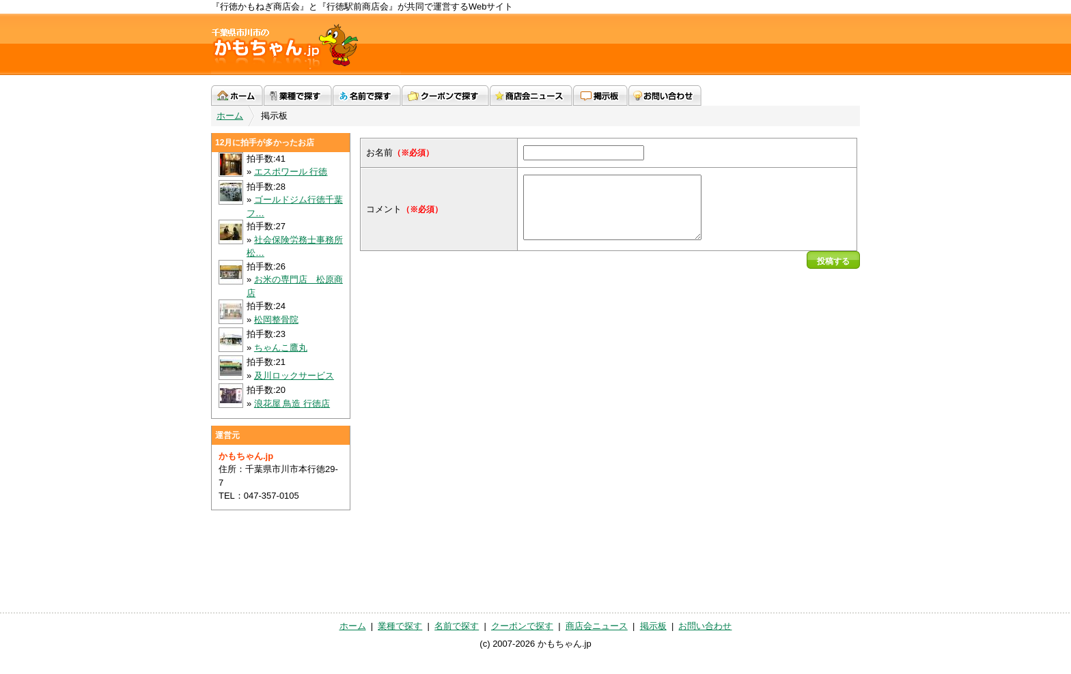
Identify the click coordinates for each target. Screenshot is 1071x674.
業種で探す (298, 95)
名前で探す (367, 95)
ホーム (237, 95)
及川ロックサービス (294, 375)
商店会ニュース (531, 95)
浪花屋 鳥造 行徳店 (292, 403)
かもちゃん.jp (306, 44)
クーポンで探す (445, 95)
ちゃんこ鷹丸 (280, 347)
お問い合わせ (664, 95)
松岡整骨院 (276, 319)
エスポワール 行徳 (291, 171)
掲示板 (600, 95)
